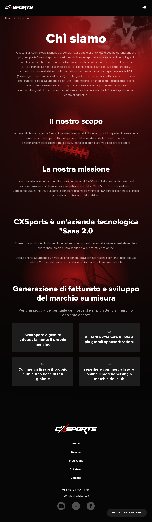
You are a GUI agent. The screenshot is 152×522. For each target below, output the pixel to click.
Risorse (76, 452)
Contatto (76, 478)
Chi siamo (23, 18)
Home (8, 18)
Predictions (76, 460)
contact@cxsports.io (77, 495)
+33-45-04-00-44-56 (76, 489)
